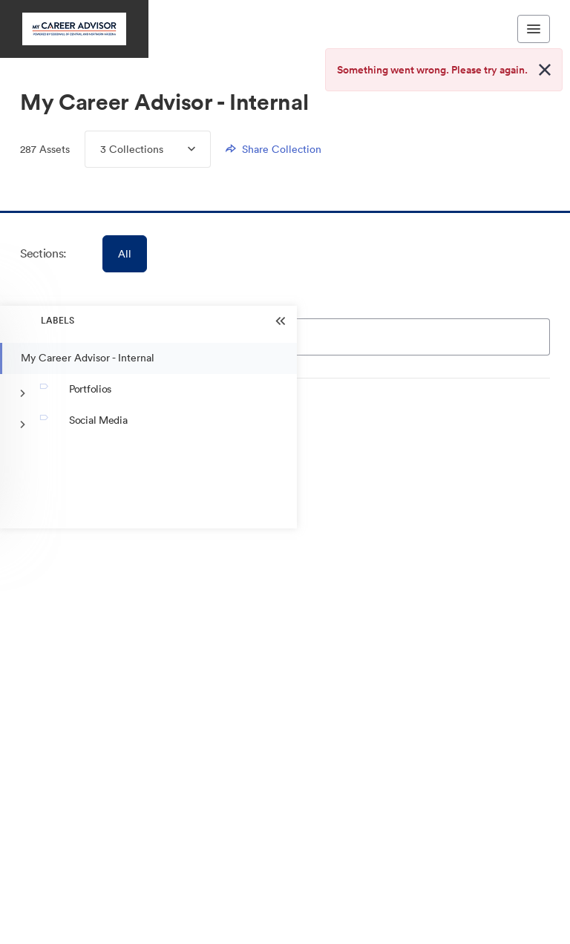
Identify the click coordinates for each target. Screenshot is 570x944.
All (124, 253)
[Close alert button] (544, 69)
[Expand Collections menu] (179, 149)
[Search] (350, 336)
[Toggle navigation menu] (533, 29)
